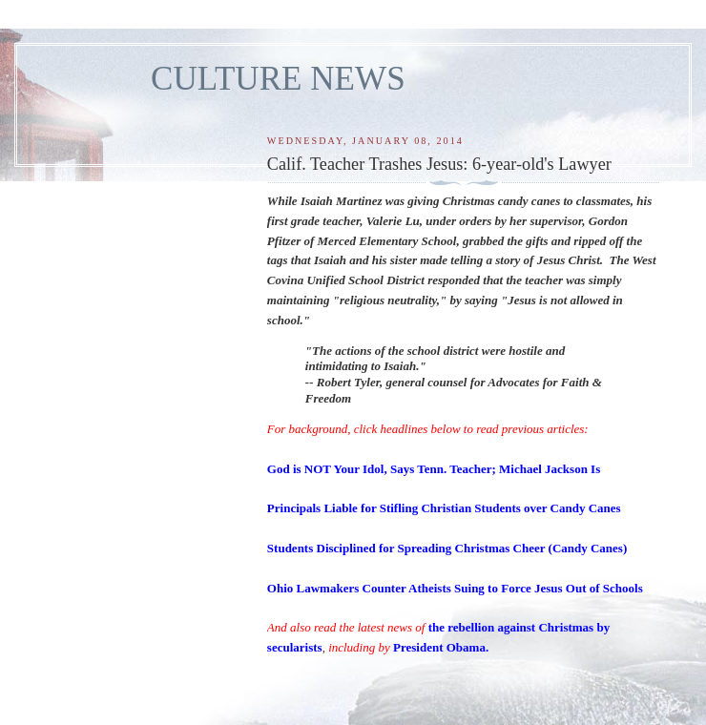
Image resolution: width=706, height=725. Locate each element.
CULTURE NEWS (278, 78)
